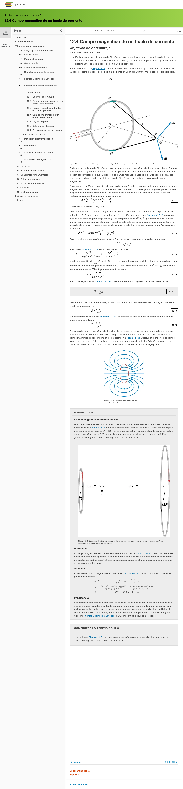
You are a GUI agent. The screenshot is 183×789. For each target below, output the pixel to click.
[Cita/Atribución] (124, 784)
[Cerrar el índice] (5, 32)
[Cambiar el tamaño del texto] (179, 30)
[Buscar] (144, 31)
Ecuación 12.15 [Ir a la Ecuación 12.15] (143, 553)
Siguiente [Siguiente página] (171, 762)
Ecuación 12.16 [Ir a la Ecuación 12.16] (103, 281)
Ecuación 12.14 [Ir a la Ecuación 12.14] (90, 249)
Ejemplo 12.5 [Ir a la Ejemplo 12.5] (95, 637)
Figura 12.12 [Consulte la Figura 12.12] (133, 337)
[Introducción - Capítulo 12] (42, 92)
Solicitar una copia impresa (80, 772)
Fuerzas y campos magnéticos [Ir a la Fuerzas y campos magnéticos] (100, 615)
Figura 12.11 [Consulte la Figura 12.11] (98, 68)
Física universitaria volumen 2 (23, 15)
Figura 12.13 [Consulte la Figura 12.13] (98, 427)
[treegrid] (38, 119)
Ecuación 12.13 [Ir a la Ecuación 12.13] (155, 215)
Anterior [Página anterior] (75, 762)
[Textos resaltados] (5, 43)
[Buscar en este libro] (117, 30)
